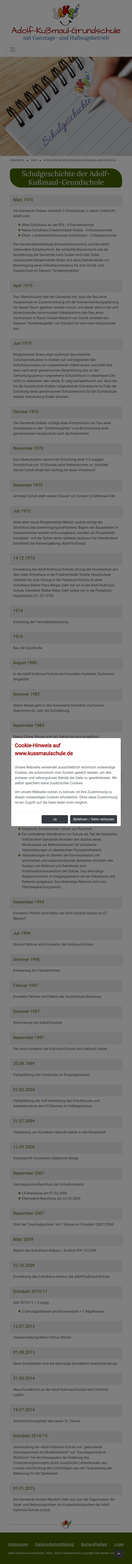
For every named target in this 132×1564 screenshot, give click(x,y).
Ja (55, 819)
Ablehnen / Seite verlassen (93, 819)
